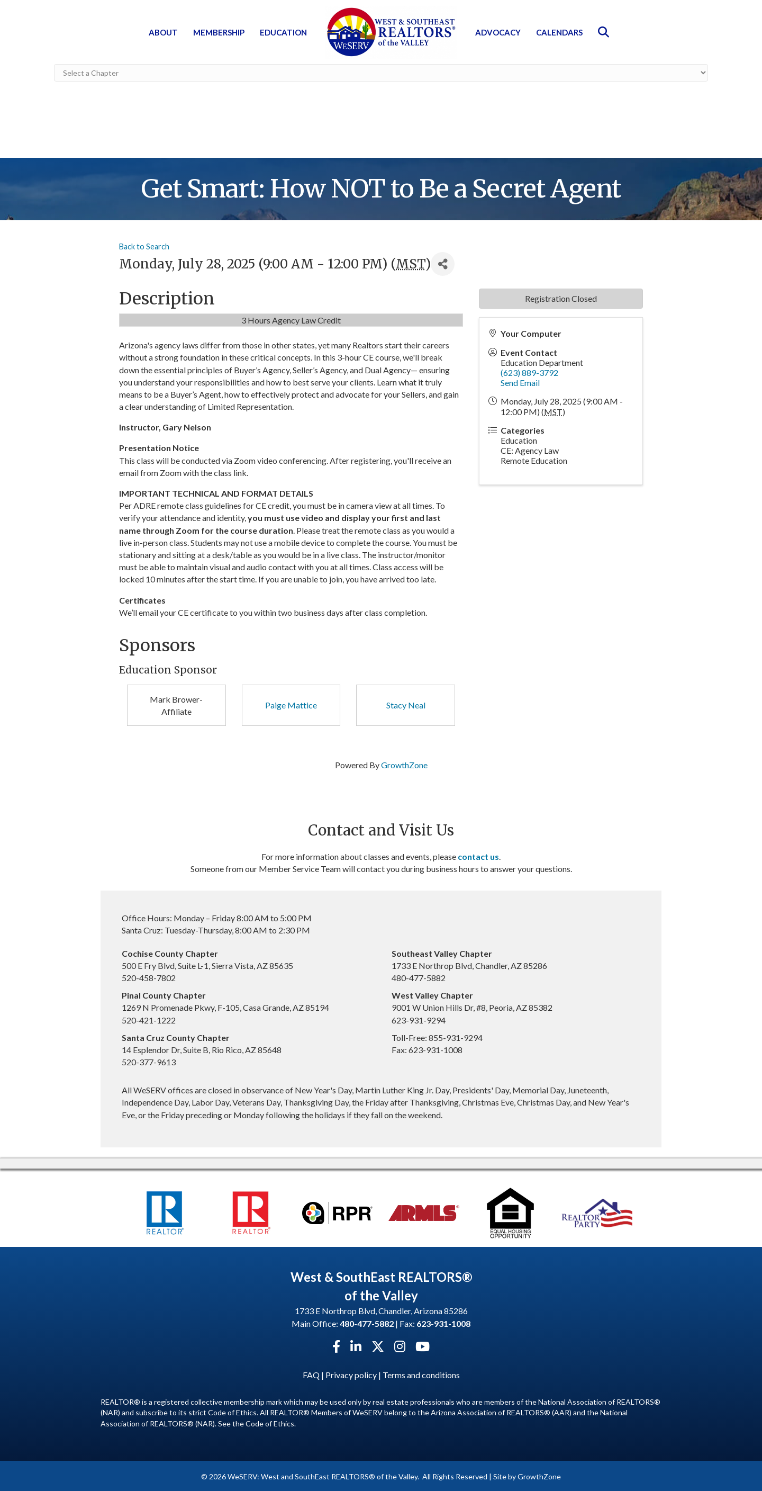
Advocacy (498, 32)
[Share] (443, 262)
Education (283, 32)
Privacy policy (351, 1373)
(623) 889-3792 (529, 370)
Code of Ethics (270, 1421)
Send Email (520, 381)
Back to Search (144, 244)
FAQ (311, 1373)
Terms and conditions (421, 1373)
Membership (218, 32)
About (163, 32)
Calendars (559, 32)
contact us (478, 854)
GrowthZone (404, 763)
